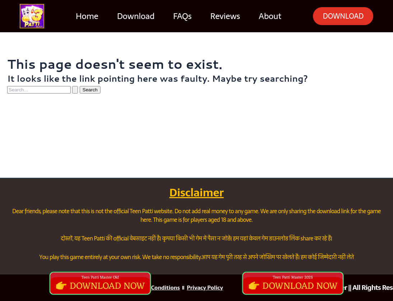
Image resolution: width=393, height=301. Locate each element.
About (264, 16)
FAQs (176, 16)
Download (130, 16)
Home (81, 16)
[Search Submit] (75, 90)
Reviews (219, 16)
